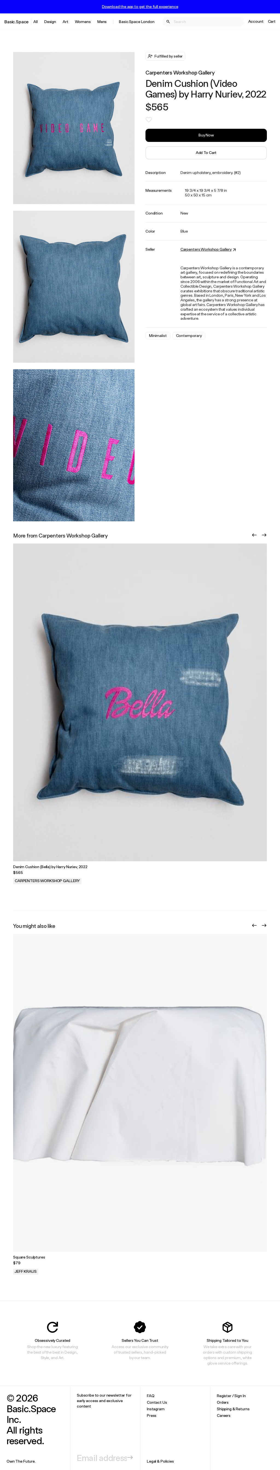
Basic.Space (16, 21)
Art (65, 21)
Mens (102, 21)
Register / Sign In (231, 1395)
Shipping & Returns (233, 1408)
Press (151, 1415)
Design (50, 21)
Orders (223, 1402)
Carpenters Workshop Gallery (180, 72)
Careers (224, 1415)
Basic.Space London (136, 21)
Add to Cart (206, 152)
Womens (83, 21)
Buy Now (206, 135)
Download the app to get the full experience (140, 6)
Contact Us (157, 1402)
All (35, 21)
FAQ (150, 1395)
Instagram (156, 1408)
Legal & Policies (160, 1461)
